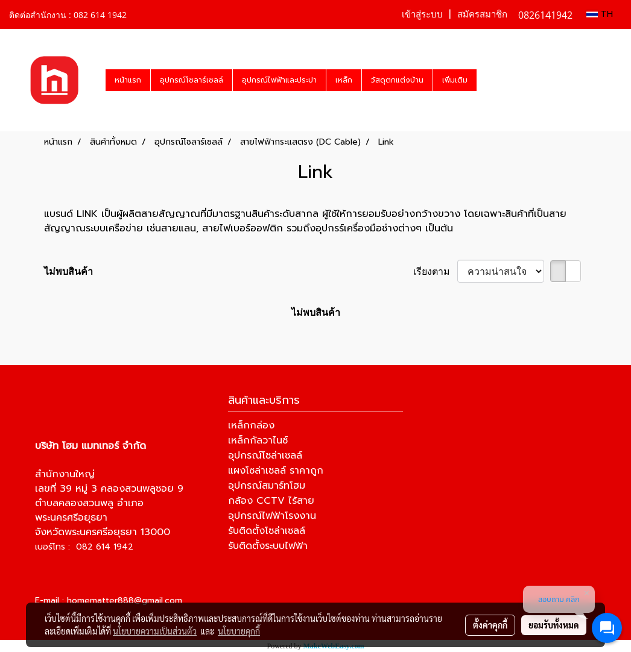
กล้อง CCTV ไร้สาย (271, 501)
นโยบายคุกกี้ (239, 630)
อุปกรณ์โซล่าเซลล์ (265, 455)
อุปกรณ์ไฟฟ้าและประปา (279, 80)
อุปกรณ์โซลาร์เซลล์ (191, 80)
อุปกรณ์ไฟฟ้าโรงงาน (272, 516)
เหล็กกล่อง (251, 425)
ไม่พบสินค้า (68, 271)
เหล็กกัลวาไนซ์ (258, 440)
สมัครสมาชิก (482, 14)
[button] (487, 80)
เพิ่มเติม (455, 80)
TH (599, 14)
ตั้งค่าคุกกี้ (490, 624)
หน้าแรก (128, 80)
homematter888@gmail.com (124, 600)
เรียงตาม (435, 271)
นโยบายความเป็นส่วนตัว (155, 630)
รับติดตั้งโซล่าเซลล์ (266, 531)
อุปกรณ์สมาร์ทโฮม (266, 485)
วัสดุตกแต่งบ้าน (397, 80)
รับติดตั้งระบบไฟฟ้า (268, 546)
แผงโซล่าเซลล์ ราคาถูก (275, 470)
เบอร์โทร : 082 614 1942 (84, 547)
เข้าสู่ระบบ (422, 14)
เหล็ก (343, 80)
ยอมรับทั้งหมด (553, 624)
